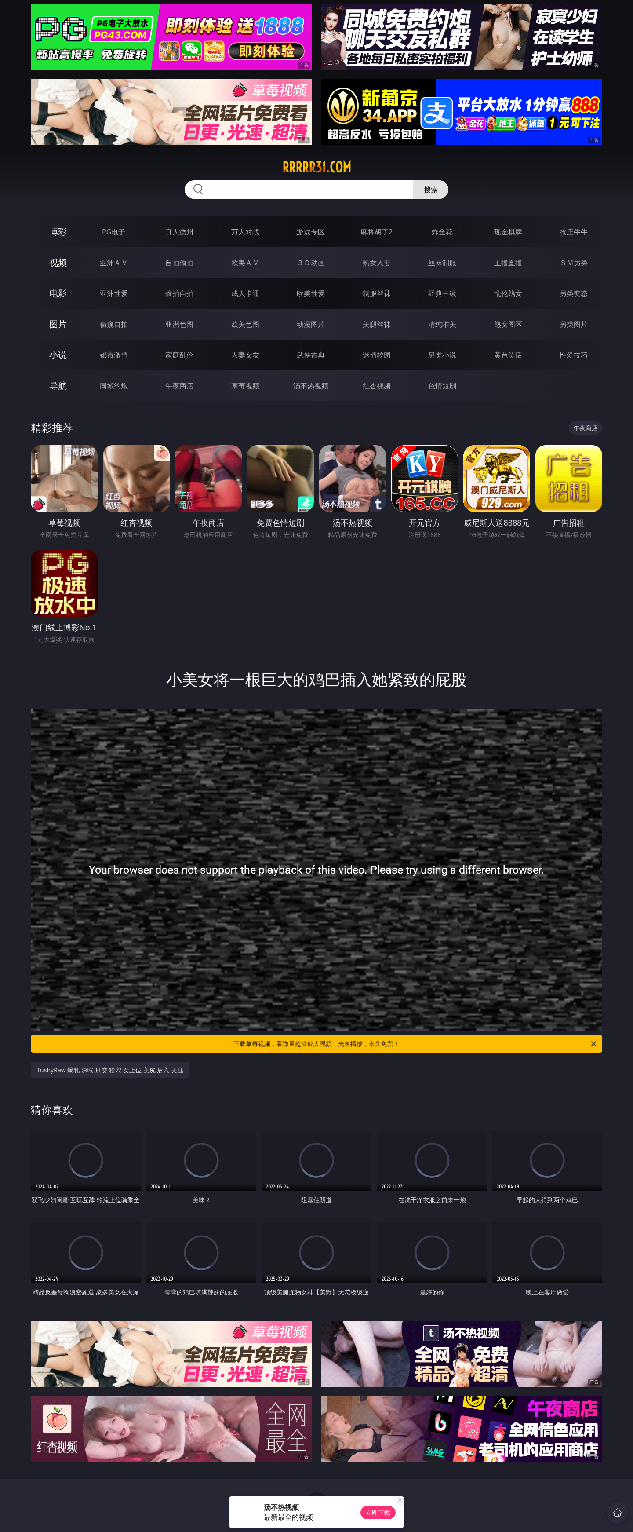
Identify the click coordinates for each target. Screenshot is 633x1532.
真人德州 (179, 232)
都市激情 (114, 355)
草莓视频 (245, 386)
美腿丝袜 (377, 324)
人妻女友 (245, 355)
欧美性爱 (311, 293)
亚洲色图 (179, 324)
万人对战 (245, 232)
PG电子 (113, 232)
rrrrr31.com (316, 167)
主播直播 (508, 262)
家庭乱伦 (179, 355)
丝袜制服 (442, 262)
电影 (58, 293)
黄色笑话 (508, 355)
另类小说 (442, 355)
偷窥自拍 (114, 324)
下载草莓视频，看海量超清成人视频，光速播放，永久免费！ (415, 1043)
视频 (58, 262)
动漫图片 (311, 324)
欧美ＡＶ (245, 262)
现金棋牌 (508, 232)
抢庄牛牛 (574, 232)
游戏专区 (311, 232)
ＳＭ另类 (574, 262)
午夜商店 (179, 386)
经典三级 (442, 293)
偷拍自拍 (179, 293)
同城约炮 (114, 386)
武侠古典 (311, 355)
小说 (58, 355)
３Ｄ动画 (311, 262)
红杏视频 (377, 386)
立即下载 (378, 1512)
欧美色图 (245, 324)
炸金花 (442, 232)
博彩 (58, 232)
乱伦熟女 (508, 293)
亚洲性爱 (114, 293)
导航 (58, 385)
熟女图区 (508, 324)
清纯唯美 (442, 324)
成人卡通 (245, 293)
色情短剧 (442, 386)
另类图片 (574, 324)
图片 (58, 324)
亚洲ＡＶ (114, 262)
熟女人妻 (377, 262)
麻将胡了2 (376, 232)
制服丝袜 (377, 293)
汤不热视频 (310, 386)
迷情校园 (377, 355)
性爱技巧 (574, 355)
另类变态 (574, 293)
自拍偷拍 (179, 262)
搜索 (431, 189)
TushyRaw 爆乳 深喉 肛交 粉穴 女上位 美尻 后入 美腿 (110, 1070)
